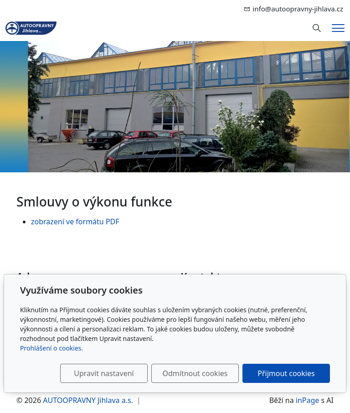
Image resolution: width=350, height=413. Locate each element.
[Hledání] (316, 28)
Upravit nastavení (104, 373)
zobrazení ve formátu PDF (75, 222)
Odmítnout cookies (194, 373)
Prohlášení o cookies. (51, 348)
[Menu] (338, 28)
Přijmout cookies (285, 373)
